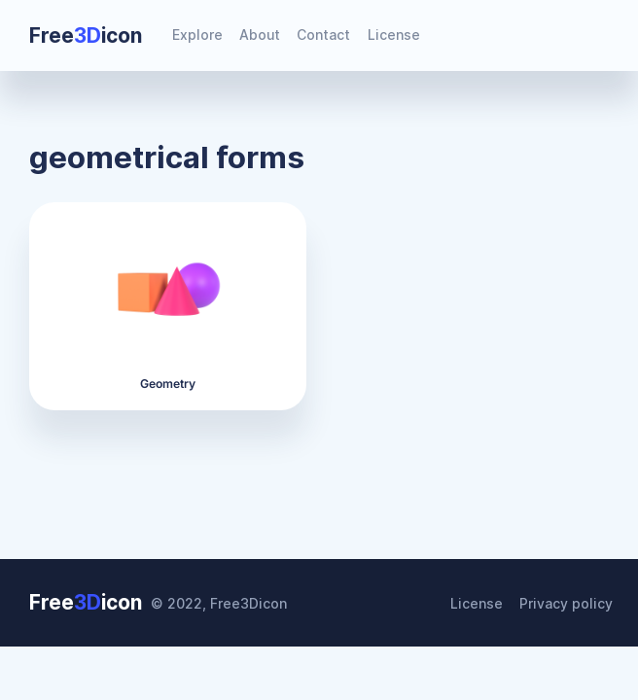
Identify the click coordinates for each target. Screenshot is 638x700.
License (394, 34)
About (259, 34)
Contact (323, 34)
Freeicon (85, 35)
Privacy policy (566, 603)
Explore (197, 34)
